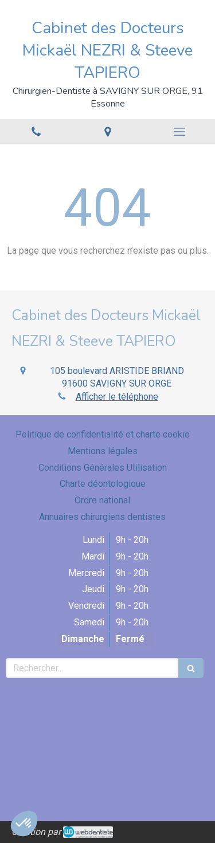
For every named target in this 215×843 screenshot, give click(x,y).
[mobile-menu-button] (179, 131)
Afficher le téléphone (117, 396)
